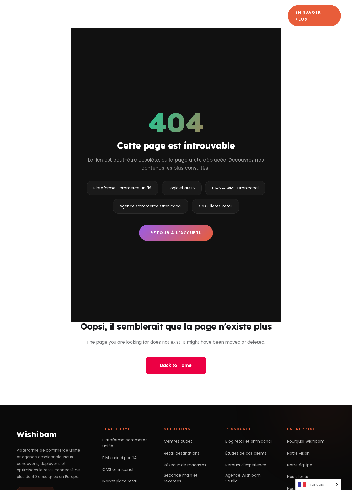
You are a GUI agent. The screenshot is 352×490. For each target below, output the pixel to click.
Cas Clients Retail (215, 206)
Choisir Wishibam (117, 15)
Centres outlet (178, 441)
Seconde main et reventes (181, 478)
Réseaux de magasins (185, 465)
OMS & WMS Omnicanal (235, 188)
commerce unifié (63, 450)
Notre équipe (299, 465)
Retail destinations (182, 453)
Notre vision (298, 453)
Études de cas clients (246, 453)
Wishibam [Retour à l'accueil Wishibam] (36, 434)
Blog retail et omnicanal (248, 441)
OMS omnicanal (117, 469)
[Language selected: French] (318, 484)
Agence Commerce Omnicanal (206, 15)
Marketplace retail (119, 481)
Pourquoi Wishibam (305, 441)
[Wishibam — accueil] (43, 15)
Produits (160, 15)
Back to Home (176, 365)
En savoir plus (308, 15)
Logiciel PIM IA (182, 188)
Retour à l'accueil (176, 232)
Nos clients (297, 476)
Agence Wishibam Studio (243, 478)
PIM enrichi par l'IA (119, 458)
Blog (268, 15)
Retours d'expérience (245, 465)
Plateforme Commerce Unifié (122, 188)
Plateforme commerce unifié (125, 443)
